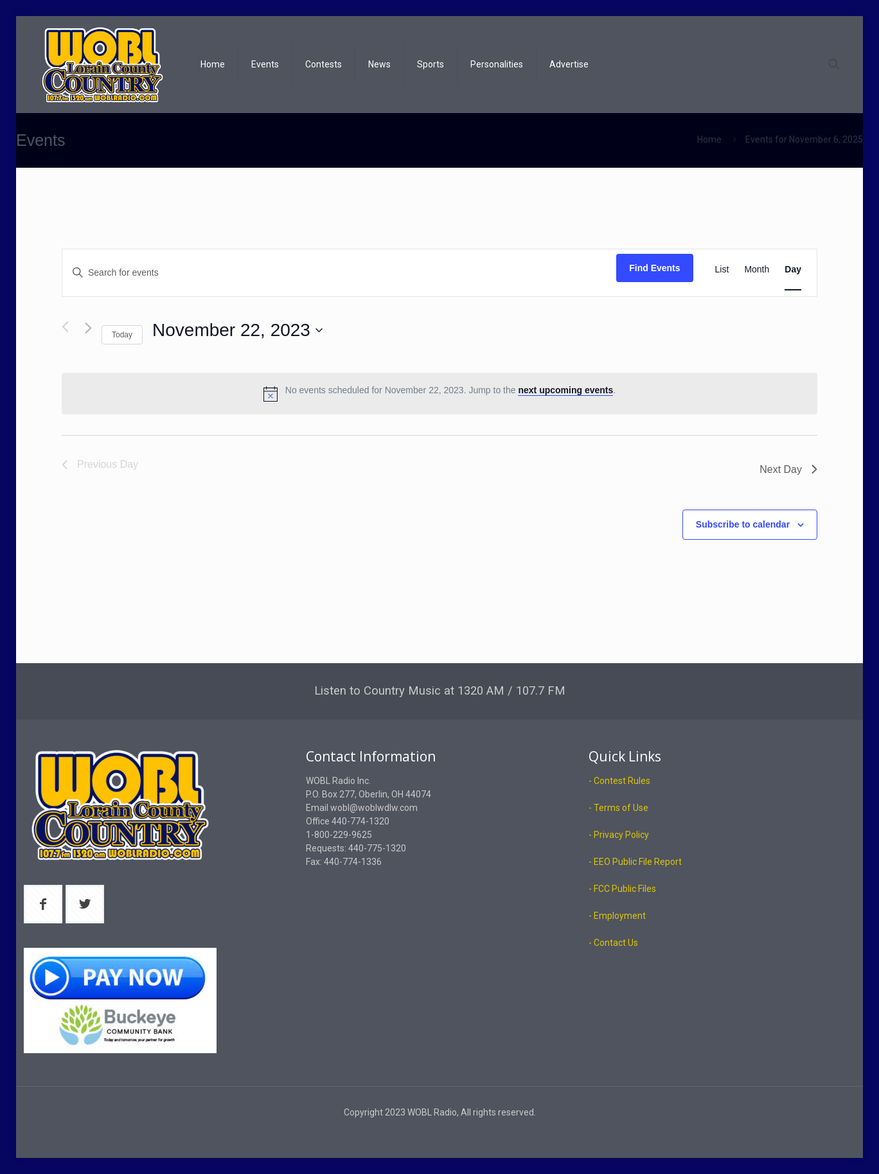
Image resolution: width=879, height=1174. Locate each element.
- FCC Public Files (622, 889)
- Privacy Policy (619, 835)
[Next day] (88, 328)
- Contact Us (613, 943)
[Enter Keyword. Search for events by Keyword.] (339, 273)
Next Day (788, 469)
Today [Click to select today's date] (122, 334)
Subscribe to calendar (743, 524)
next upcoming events (565, 390)
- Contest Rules (619, 781)
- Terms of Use (618, 808)
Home (709, 139)
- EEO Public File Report (635, 862)
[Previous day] (65, 327)
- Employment (617, 916)
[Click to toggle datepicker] (237, 330)
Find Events (654, 268)
